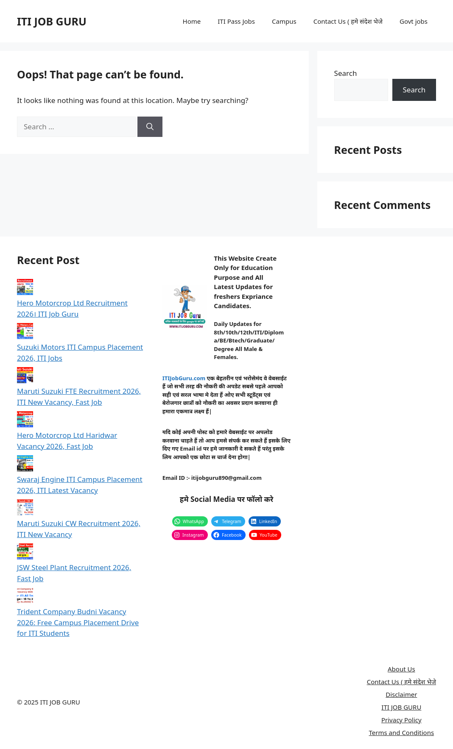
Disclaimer (401, 694)
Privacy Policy (401, 720)
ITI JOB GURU (52, 21)
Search (345, 73)
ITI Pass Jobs (236, 21)
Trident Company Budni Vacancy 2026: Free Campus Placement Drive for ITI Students (78, 622)
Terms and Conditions (401, 732)
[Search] (149, 127)
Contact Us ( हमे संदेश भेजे (348, 21)
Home (192, 21)
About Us (401, 669)
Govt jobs (414, 21)
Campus (284, 21)
